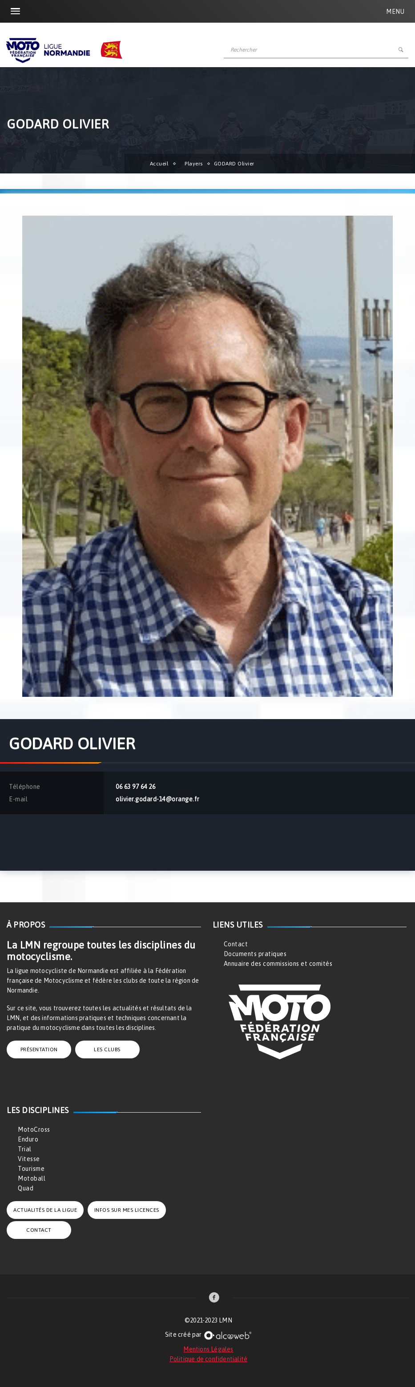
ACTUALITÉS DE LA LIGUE (45, 1210)
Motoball (31, 1178)
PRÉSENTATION (39, 1049)
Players (194, 164)
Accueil (159, 164)
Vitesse (29, 1158)
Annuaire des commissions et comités (278, 963)
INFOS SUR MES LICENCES (126, 1210)
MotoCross (34, 1129)
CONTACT (39, 1230)
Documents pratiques (255, 953)
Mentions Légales (208, 1349)
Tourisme (31, 1168)
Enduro (28, 1139)
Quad (25, 1188)
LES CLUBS (107, 1049)
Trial (25, 1149)
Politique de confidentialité (208, 1359)
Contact (236, 944)
